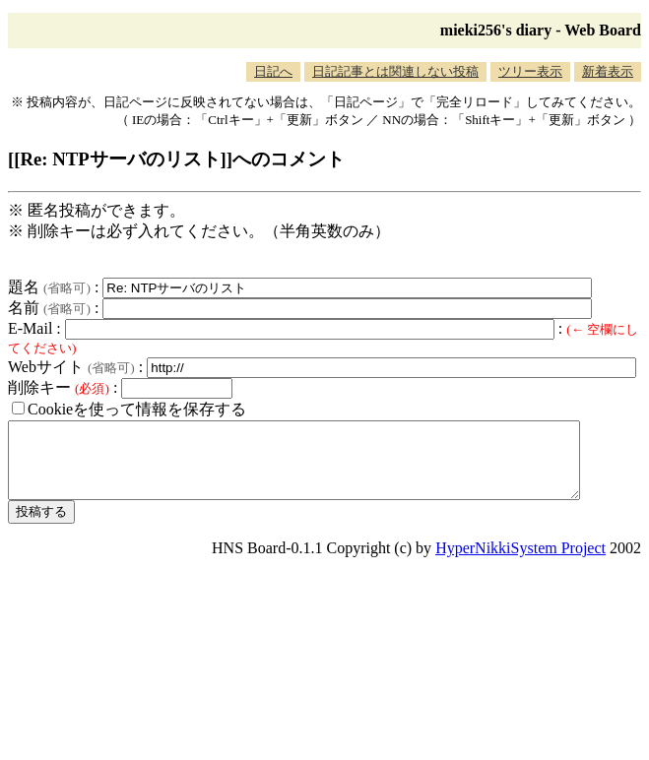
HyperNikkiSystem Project (520, 562)
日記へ (273, 71)
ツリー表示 (530, 71)
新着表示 (607, 71)
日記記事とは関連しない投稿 (395, 71)
